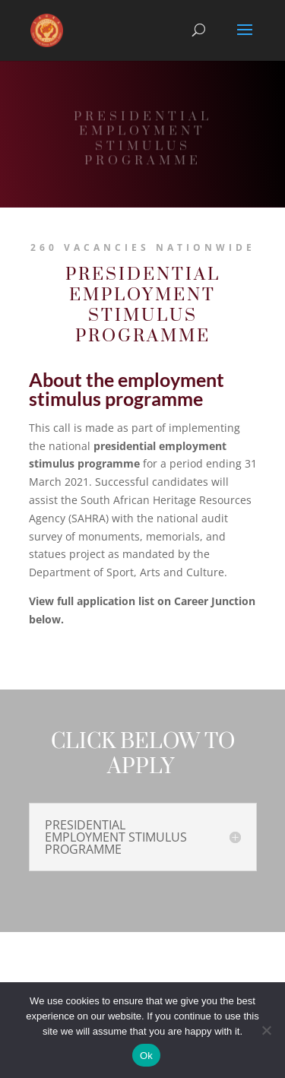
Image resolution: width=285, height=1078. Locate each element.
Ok (146, 1055)
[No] (266, 1030)
